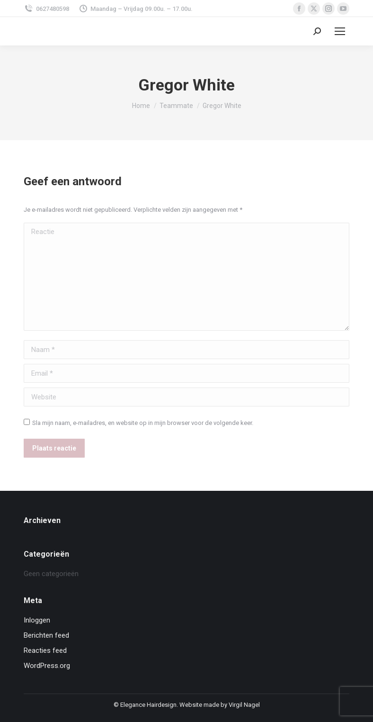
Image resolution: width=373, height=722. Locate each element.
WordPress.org (47, 665)
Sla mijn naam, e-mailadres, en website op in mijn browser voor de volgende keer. (142, 422)
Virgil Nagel (244, 704)
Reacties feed (45, 650)
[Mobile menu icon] (339, 31)
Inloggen (37, 620)
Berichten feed (46, 635)
